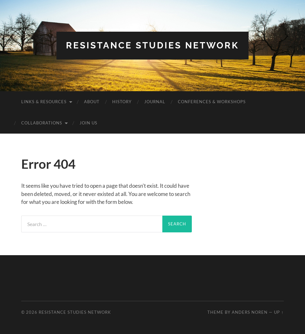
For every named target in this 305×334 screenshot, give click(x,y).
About (92, 101)
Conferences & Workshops (212, 101)
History (122, 101)
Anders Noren (250, 312)
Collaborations (41, 122)
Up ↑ (278, 312)
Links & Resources (44, 101)
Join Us (88, 122)
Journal (154, 101)
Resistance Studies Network (152, 45)
